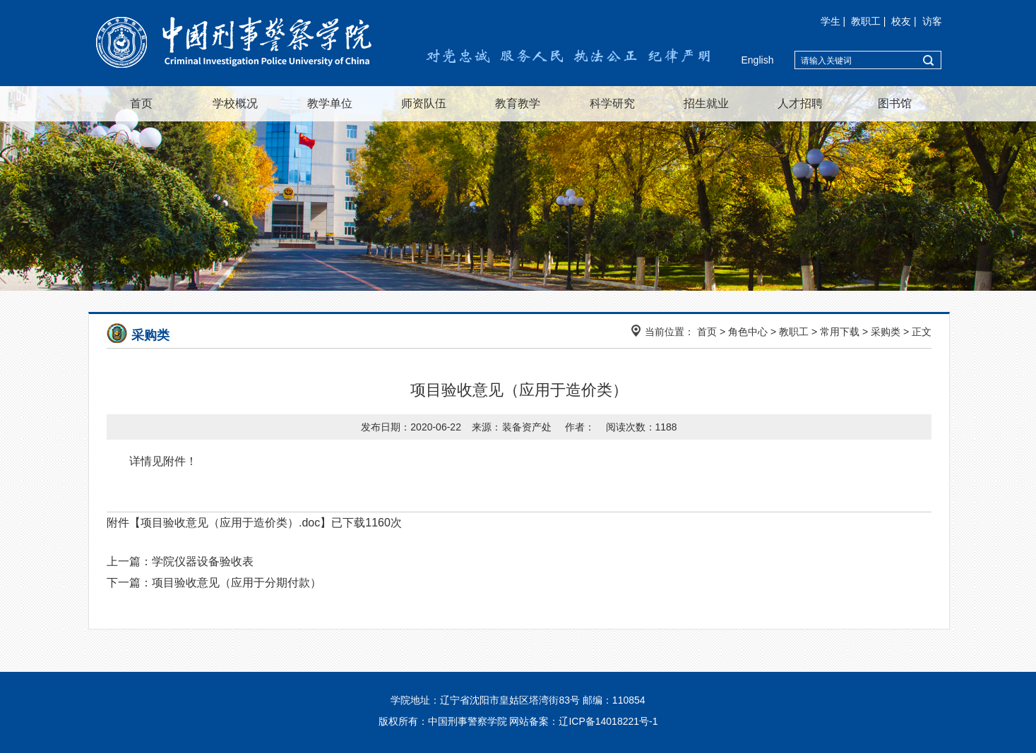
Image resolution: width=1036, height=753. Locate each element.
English (758, 60)
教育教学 (517, 103)
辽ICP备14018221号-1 (608, 721)
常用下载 (839, 331)
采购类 (885, 331)
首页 (141, 103)
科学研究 (612, 103)
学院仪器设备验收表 (203, 561)
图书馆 (895, 103)
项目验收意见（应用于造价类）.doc (230, 523)
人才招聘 (800, 103)
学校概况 (235, 103)
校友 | (905, 21)
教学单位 (329, 103)
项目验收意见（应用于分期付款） (236, 583)
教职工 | (869, 21)
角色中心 (748, 331)
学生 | (834, 21)
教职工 (794, 331)
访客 (932, 21)
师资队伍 (423, 103)
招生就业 (706, 103)
